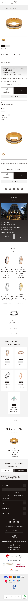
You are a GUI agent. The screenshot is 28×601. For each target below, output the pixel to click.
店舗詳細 (7, 236)
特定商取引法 (15, 590)
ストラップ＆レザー (6, 495)
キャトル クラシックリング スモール (9, 8)
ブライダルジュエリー (15, 5)
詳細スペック (5, 115)
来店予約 (21, 91)
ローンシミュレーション (7, 90)
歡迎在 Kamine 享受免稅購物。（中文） (14, 530)
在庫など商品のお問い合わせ (14, 84)
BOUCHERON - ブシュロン (7, 104)
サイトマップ (22, 590)
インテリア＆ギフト (18, 495)
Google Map (21, 236)
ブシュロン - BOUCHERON (8, 7)
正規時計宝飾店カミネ (5, 5)
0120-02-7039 (16, 549)
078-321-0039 (8, 230)
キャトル (3, 110)
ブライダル (16, 492)
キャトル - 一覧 (14, 333)
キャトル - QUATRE (18, 7)
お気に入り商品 (5, 498)
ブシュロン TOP (13, 420)
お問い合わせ (20, 470)
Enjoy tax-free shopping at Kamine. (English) (14, 526)
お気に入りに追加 (14, 96)
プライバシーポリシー (8, 590)
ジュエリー (4, 492)
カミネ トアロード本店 (8, 225)
